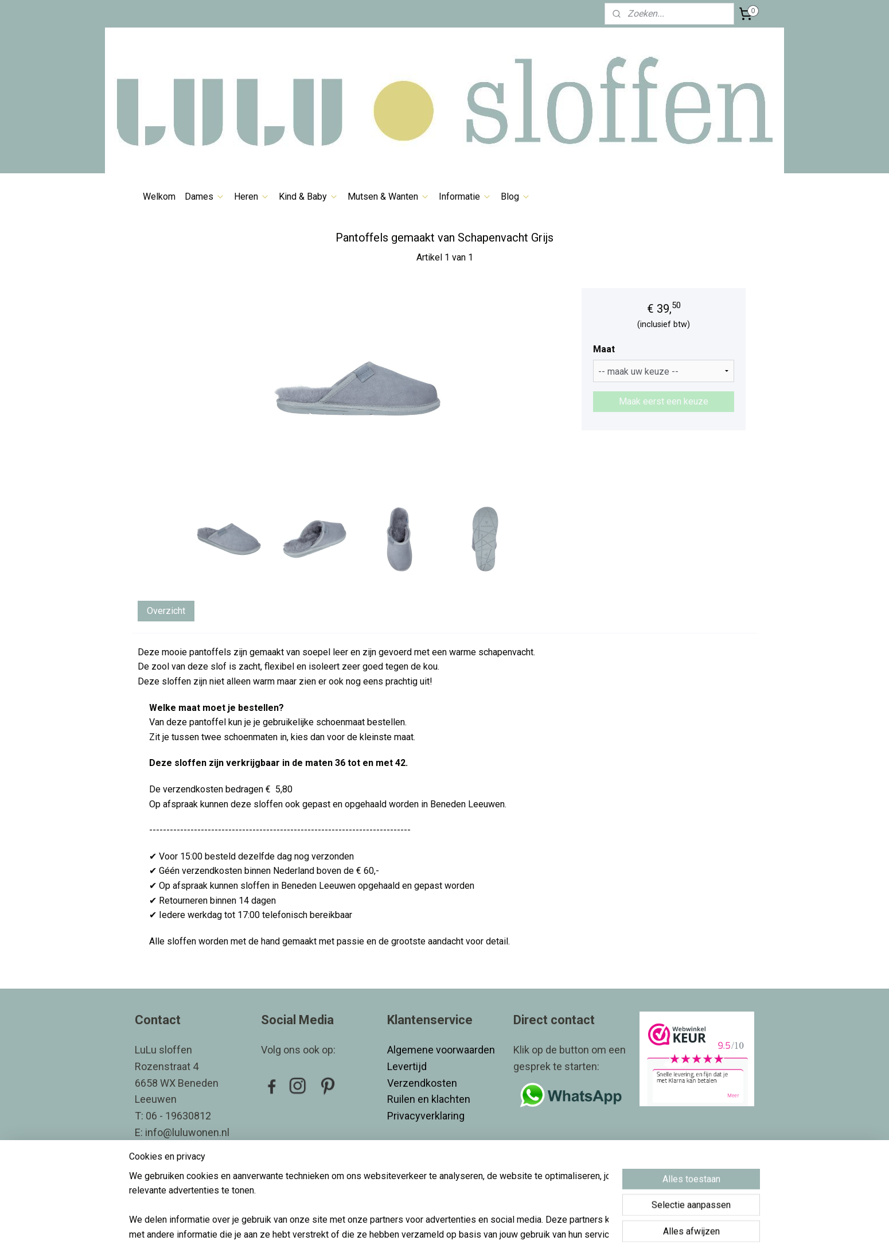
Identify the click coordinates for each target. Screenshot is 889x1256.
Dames (205, 196)
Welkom (159, 196)
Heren (252, 196)
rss (424, 1235)
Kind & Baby (308, 196)
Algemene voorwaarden (441, 1050)
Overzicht (166, 610)
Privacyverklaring (426, 1116)
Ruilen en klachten (430, 1099)
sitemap (402, 1235)
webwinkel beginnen (466, 1235)
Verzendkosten (423, 1083)
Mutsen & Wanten (389, 196)
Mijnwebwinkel (563, 1235)
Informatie (465, 196)
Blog (516, 196)
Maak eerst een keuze (663, 401)
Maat (604, 349)
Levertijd (408, 1066)
